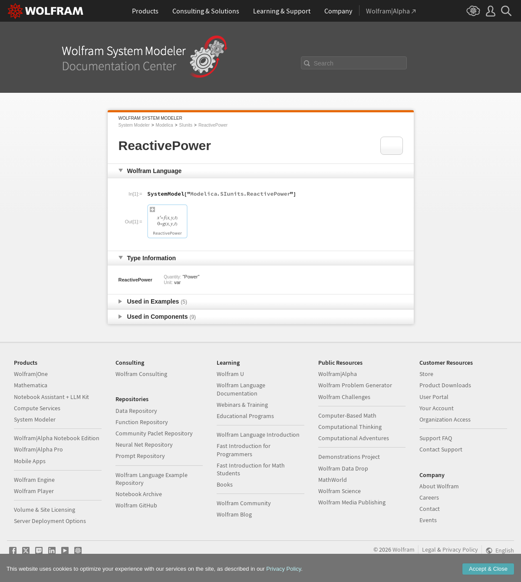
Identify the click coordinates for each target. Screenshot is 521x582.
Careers (429, 497)
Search (324, 63)
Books (225, 484)
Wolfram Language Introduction (258, 434)
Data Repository (136, 411)
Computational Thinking (350, 427)
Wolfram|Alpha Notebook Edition (56, 438)
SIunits (185, 125)
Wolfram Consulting (141, 374)
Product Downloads (445, 385)
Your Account (436, 408)
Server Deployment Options (50, 521)
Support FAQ (435, 438)
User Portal (433, 397)
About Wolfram (439, 486)
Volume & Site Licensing (44, 509)
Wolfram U (230, 374)
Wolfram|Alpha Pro (38, 449)
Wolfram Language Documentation (241, 389)
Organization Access (445, 419)
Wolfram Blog (234, 514)
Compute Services (37, 408)
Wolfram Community (244, 503)
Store (426, 374)
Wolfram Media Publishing (352, 502)
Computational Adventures (353, 438)
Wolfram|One (31, 374)
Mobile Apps (30, 461)
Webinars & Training (242, 405)
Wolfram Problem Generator (355, 385)
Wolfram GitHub (136, 505)
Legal (429, 549)
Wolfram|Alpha (337, 374)
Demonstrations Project (349, 457)
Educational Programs (245, 416)
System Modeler (134, 125)
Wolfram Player (34, 491)
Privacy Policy (460, 549)
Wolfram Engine (34, 480)
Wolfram (403, 549)
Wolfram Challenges (344, 397)
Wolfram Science (339, 491)
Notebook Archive (138, 494)
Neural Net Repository (144, 444)
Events (428, 520)
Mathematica (30, 385)
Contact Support (440, 449)
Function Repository (141, 422)
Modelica (164, 125)
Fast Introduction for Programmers (243, 450)
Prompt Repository (140, 456)
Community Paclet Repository (154, 433)
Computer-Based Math (347, 415)
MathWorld (332, 480)
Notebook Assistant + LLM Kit (51, 397)
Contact (429, 509)
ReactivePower (213, 125)
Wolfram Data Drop (343, 468)
